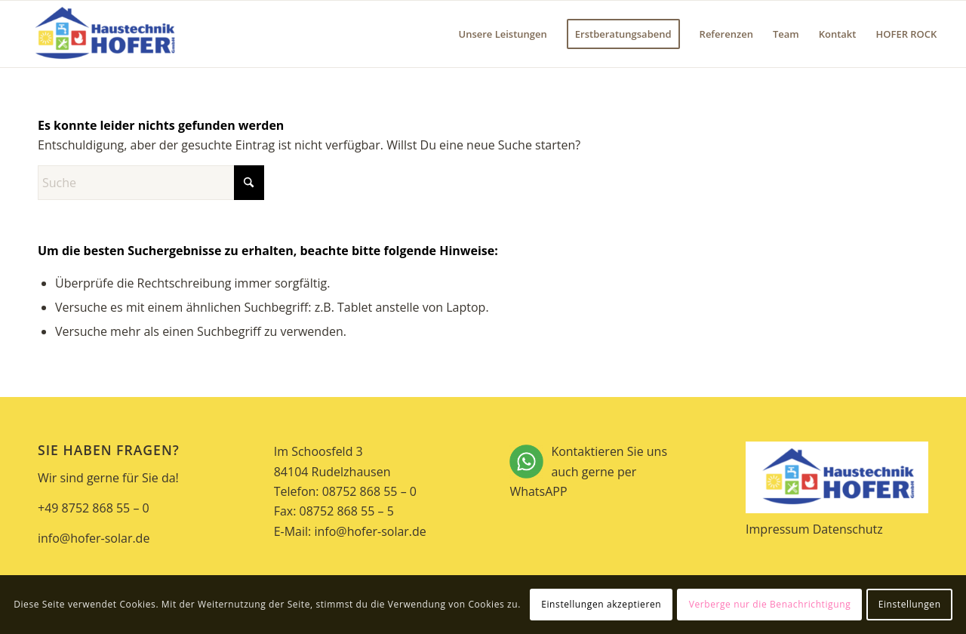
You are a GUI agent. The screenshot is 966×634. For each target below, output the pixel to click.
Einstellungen (909, 604)
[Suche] (151, 182)
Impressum (777, 529)
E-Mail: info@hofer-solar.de (350, 531)
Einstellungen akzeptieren (601, 604)
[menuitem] (502, 34)
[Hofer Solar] (104, 34)
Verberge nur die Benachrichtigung (770, 604)
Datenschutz (848, 529)
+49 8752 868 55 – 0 (93, 508)
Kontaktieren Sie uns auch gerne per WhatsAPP (600, 472)
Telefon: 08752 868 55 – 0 (345, 491)
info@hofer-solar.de (93, 538)
